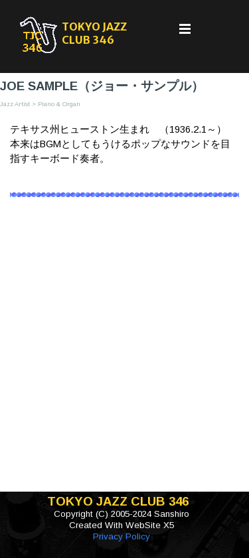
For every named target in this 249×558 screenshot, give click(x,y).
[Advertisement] (124, 354)
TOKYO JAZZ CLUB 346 (95, 33)
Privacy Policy (121, 536)
